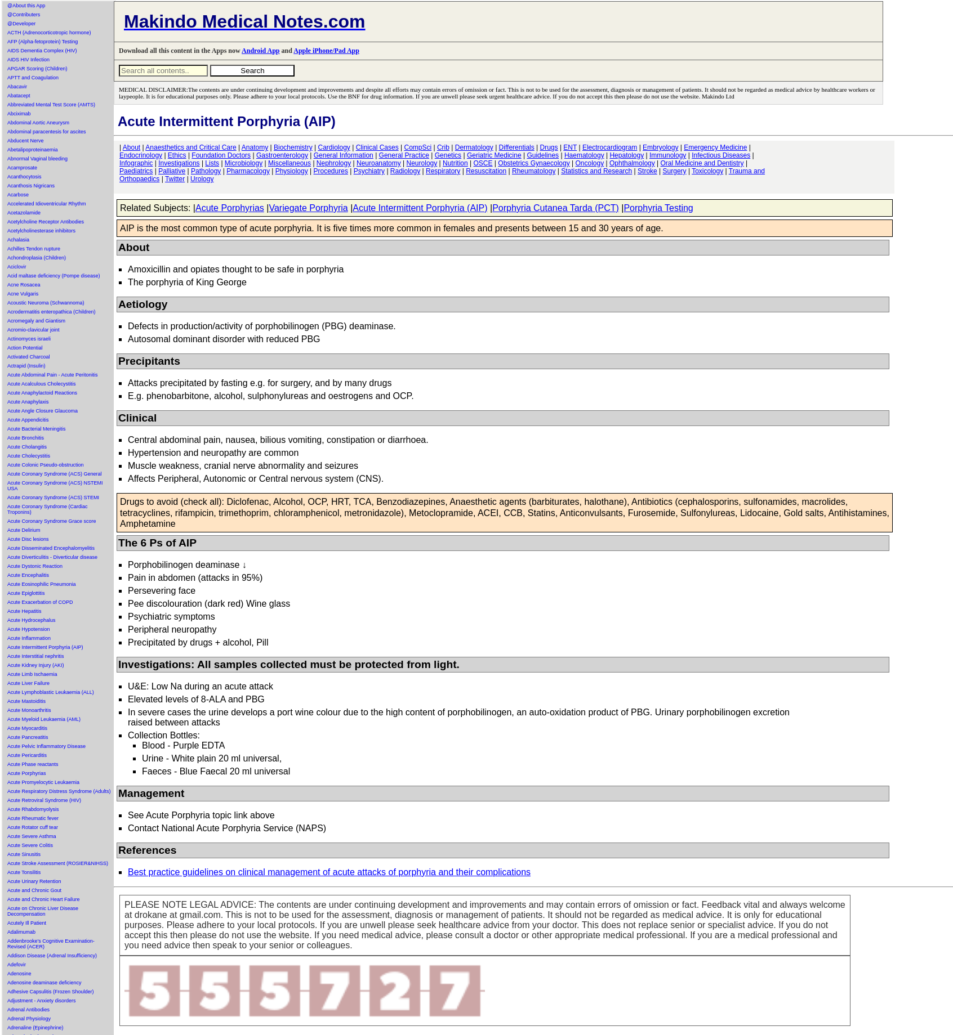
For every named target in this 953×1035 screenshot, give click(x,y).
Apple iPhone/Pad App (326, 51)
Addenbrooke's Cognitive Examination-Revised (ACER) (51, 943)
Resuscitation (486, 171)
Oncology (590, 163)
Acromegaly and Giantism (36, 321)
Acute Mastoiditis (26, 701)
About (131, 147)
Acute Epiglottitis (26, 593)
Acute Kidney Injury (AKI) (35, 665)
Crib (443, 147)
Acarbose (18, 195)
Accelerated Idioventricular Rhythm (46, 204)
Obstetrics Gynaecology (533, 163)
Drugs (549, 147)
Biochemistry (293, 147)
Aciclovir (16, 267)
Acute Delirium (24, 530)
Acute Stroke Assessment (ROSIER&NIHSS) (57, 863)
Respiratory (443, 171)
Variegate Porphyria (308, 208)
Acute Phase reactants (33, 764)
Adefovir (16, 964)
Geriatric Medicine (494, 155)
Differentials (517, 147)
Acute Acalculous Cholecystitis (41, 384)
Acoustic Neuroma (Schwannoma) (45, 303)
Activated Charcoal (28, 357)
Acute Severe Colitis (30, 845)
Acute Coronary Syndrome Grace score (51, 521)
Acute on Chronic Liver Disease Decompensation (42, 911)
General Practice (404, 155)
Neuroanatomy (379, 163)
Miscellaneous (289, 163)
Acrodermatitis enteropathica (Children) (51, 312)
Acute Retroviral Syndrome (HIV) (44, 800)
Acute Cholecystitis (28, 456)
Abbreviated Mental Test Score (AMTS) (51, 104)
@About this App (26, 5)
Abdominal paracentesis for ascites (46, 132)
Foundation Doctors (221, 155)
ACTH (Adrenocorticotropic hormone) (49, 32)
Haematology (584, 155)
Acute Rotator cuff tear (32, 827)
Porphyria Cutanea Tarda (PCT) (555, 208)
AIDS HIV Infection (28, 59)
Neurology (422, 163)
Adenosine (19, 973)
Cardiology (334, 147)
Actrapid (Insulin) (26, 366)
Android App (260, 51)
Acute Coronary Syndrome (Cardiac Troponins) (47, 509)
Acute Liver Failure (28, 683)
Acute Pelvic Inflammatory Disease (46, 746)
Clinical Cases (377, 147)
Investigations (178, 163)
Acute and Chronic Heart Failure (43, 899)
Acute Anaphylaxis (28, 402)
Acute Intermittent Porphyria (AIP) (45, 647)
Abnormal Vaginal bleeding (37, 159)
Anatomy (255, 147)
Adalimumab (21, 932)
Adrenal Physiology (29, 1018)
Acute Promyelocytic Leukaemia (43, 782)
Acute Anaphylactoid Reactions (42, 393)
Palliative (171, 171)
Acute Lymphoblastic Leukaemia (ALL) (50, 692)
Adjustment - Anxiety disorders (41, 1000)
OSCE (483, 163)
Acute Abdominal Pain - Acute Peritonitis (52, 375)
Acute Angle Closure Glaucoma (42, 411)
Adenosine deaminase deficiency (44, 982)
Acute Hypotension (28, 629)
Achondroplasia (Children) (36, 258)
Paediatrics (136, 171)
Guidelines (543, 155)
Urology (201, 179)
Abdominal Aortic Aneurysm (38, 123)
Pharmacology (248, 171)
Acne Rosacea (24, 285)
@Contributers (23, 14)
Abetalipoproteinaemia (32, 150)
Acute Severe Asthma (31, 836)
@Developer (21, 23)
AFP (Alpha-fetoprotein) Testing (42, 41)
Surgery (675, 171)
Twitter (175, 179)
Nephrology (334, 163)
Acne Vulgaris (22, 294)
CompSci (417, 147)
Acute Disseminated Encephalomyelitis (51, 548)
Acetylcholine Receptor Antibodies (45, 222)
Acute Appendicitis (28, 420)
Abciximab (19, 114)
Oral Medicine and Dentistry (702, 163)
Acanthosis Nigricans (31, 186)
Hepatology (626, 155)
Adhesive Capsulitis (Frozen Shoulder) (50, 991)
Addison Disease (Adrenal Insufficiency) (52, 955)
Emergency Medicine (715, 147)
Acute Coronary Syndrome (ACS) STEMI (53, 497)
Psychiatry (369, 171)
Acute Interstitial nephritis (35, 656)
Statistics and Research (596, 171)
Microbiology (243, 163)
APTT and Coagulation (33, 77)
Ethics (177, 155)
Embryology (660, 147)
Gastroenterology (282, 155)
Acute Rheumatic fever (33, 818)
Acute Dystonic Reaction (35, 566)
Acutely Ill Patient (26, 923)
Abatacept (18, 95)
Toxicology (707, 171)
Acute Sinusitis (24, 854)
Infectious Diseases (721, 155)
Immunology (667, 155)
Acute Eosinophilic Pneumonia (41, 584)
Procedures (331, 171)
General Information (343, 155)
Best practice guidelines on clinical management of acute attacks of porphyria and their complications (329, 872)
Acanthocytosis (24, 177)
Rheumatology (533, 171)
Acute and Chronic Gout (34, 890)
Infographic (136, 163)
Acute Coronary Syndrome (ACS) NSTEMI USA (55, 485)
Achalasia (18, 240)
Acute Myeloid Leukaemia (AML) (44, 719)
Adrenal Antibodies (28, 1009)
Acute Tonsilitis (24, 872)
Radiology (405, 171)
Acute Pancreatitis (27, 737)
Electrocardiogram (609, 147)
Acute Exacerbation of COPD (40, 602)
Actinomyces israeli (29, 339)
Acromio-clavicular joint (33, 330)
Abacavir (17, 86)
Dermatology (474, 147)
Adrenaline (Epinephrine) (35, 1027)
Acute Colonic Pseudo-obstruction (45, 465)
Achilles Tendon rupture (33, 249)
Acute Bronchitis (25, 438)
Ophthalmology (632, 163)
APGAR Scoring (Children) (37, 68)
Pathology (206, 171)
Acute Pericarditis (27, 755)
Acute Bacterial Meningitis (36, 429)
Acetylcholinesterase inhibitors (41, 231)
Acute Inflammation (29, 638)
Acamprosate (22, 168)
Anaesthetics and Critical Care (190, 147)
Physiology (291, 171)
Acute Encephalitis (28, 575)
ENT (570, 147)
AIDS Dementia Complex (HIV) (42, 50)
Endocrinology (140, 155)
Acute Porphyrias (26, 773)
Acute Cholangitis (27, 447)
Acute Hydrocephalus (31, 620)
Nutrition (455, 163)
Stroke (647, 171)
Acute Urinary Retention (34, 881)
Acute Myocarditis (27, 728)
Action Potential (25, 348)
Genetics (448, 155)
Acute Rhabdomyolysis (33, 809)
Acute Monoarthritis (29, 710)
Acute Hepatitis (24, 611)
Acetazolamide (24, 213)
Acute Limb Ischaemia (32, 674)
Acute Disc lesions (28, 539)
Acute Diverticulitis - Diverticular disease (52, 557)
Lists (212, 163)
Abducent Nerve (25, 141)
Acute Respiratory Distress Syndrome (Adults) (59, 791)
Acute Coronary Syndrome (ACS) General (54, 474)
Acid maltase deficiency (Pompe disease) (53, 276)
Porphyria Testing (658, 208)
